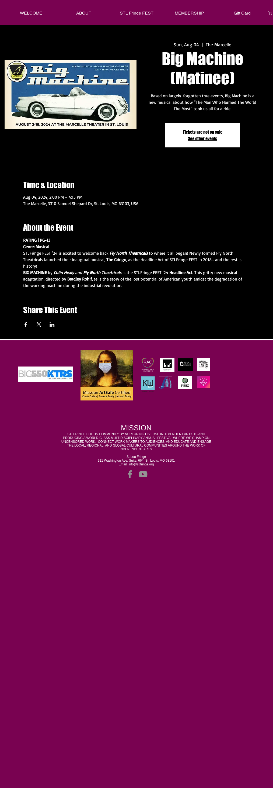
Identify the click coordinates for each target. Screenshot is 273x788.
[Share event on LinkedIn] (52, 324)
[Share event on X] (38, 324)
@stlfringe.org (144, 464)
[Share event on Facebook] (25, 324)
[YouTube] (143, 474)
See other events (202, 138)
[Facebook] (130, 474)
